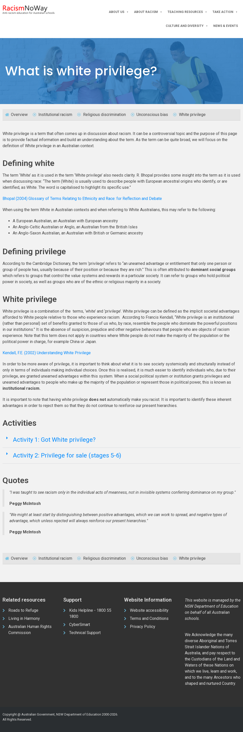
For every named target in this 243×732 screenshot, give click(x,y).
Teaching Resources (187, 12)
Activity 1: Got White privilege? (54, 439)
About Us (119, 12)
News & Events (225, 26)
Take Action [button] (225, 12)
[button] (121, 440)
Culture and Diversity (187, 26)
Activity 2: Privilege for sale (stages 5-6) (67, 455)
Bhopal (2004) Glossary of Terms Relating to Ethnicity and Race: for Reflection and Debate (82, 198)
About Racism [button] (148, 12)
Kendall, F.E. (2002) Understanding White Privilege (47, 352)
